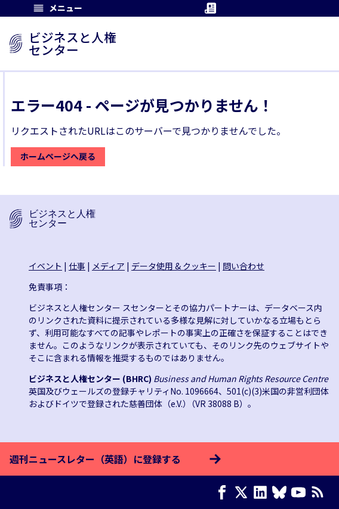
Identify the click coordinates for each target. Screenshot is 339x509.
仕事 (77, 266)
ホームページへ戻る (57, 156)
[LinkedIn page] (262, 492)
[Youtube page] (300, 492)
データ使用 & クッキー (173, 266)
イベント (45, 266)
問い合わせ (243, 266)
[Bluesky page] (281, 492)
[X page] (243, 492)
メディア (108, 266)
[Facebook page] (224, 492)
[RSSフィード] (319, 492)
